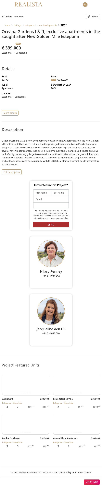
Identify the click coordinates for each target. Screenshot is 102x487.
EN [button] (85, 4)
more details (10, 112)
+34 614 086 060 (51, 333)
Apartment (7, 398)
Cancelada (21, 52)
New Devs (18, 16)
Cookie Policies (50, 215)
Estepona (29, 25)
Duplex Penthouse (11, 438)
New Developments (47, 25)
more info (92, 482)
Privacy (36, 215)
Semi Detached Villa (63, 398)
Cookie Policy (65, 472)
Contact (87, 472)
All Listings (7, 16)
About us (77, 472)
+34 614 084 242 (51, 275)
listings (17, 25)
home (6, 25)
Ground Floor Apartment (65, 438)
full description (12, 172)
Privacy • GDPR (50, 472)
